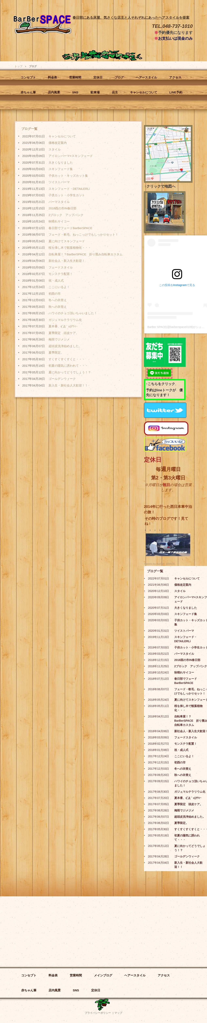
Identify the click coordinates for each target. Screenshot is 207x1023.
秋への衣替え (58, 306)
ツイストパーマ (59, 182)
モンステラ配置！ (61, 274)
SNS (75, 92)
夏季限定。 (56, 352)
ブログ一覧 (29, 128)
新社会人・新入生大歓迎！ (67, 260)
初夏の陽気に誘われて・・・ (68, 365)
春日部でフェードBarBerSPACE (70, 228)
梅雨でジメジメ (59, 339)
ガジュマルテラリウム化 (65, 320)
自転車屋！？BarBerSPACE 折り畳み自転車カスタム (86, 254)
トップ (18, 66)
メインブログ (103, 975)
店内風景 (54, 92)
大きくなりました (61, 162)
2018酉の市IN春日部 (62, 208)
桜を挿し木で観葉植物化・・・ (70, 247)
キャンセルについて (143, 92)
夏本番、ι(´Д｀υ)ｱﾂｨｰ (63, 326)
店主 (115, 92)
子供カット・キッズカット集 (68, 175)
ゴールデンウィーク (62, 378)
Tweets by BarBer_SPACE (159, 563)
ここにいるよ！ (59, 287)
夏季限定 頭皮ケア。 (64, 333)
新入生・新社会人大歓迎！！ (68, 385)
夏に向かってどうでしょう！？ (70, 372)
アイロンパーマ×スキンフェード (71, 156)
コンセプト (28, 77)
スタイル (55, 149)
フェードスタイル (61, 267)
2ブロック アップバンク (66, 215)
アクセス (175, 77)
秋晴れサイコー (59, 221)
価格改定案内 (58, 142)
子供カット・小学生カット (67, 195)
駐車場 (95, 92)
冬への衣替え (58, 300)
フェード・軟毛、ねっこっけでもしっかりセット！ (83, 234)
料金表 (52, 77)
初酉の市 (55, 293)
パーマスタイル (59, 202)
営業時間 (75, 77)
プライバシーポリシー (98, 1012)
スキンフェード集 (61, 169)
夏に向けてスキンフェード (67, 241)
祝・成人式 (56, 280)
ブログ (119, 77)
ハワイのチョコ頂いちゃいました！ (73, 313)
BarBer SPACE (42, 37)
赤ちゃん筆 (28, 92)
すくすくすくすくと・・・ (67, 359)
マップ (118, 1012)
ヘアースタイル (146, 77)
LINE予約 (175, 92)
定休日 (97, 77)
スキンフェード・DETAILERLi (69, 188)
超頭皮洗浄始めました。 (65, 346)
